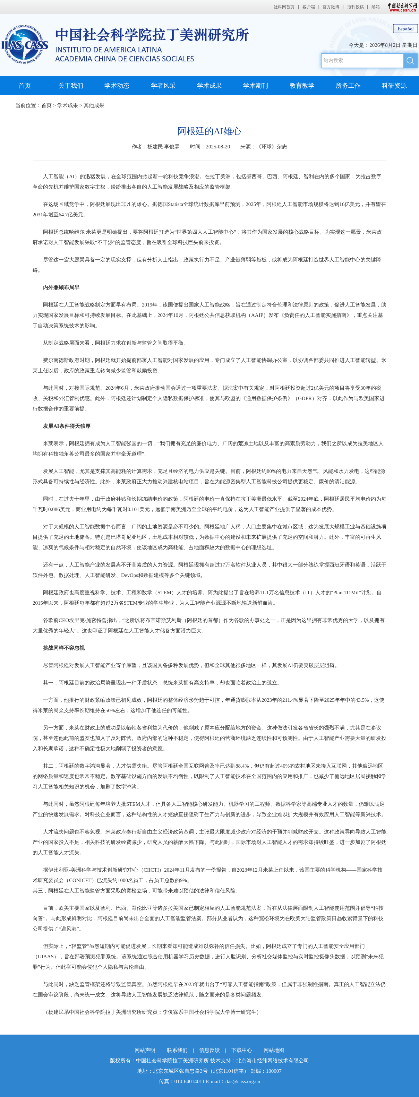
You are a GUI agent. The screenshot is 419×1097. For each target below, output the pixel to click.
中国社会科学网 (401, 7)
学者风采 (163, 85)
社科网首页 (284, 7)
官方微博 (331, 7)
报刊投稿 (355, 7)
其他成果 (94, 105)
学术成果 (209, 85)
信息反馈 (209, 1050)
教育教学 (302, 85)
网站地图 (274, 1050)
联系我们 (177, 1050)
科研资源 (394, 85)
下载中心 (241, 1050)
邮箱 (375, 7)
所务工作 (348, 85)
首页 (24, 85)
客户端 (308, 7)
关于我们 (70, 85)
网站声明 (145, 1050)
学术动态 (116, 85)
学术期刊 (255, 85)
